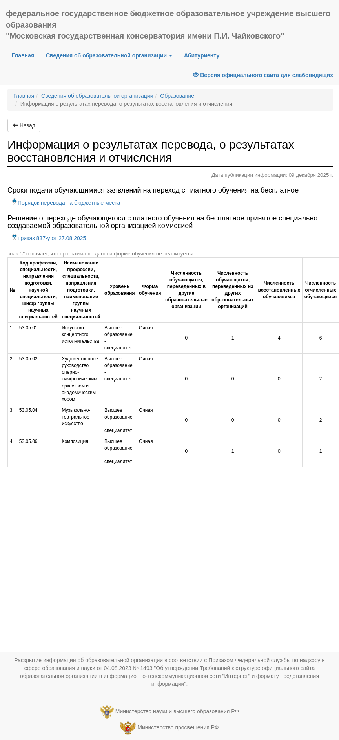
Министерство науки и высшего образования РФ (177, 711)
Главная (26, 55)
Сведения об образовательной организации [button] (109, 55)
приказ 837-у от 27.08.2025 (48, 238)
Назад (24, 125)
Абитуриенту (201, 55)
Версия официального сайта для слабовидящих (263, 75)
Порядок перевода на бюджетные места (65, 203)
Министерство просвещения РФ (178, 727)
